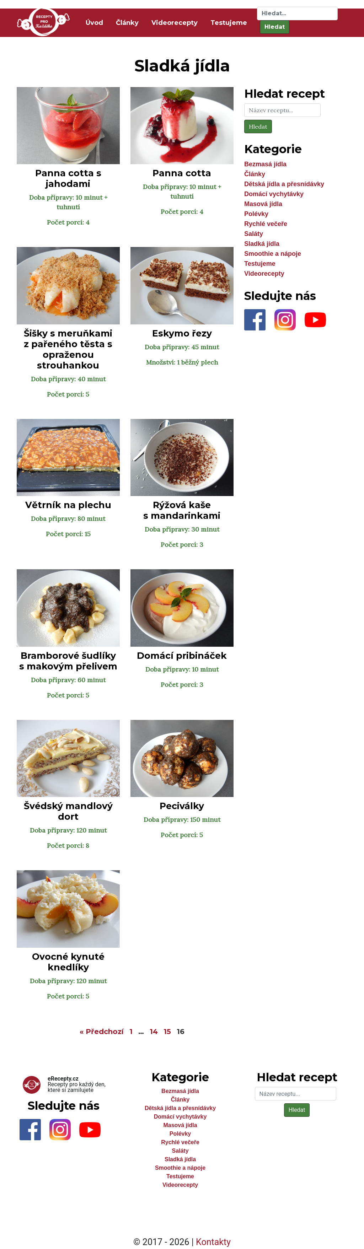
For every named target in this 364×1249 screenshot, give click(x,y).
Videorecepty (174, 23)
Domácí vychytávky (274, 194)
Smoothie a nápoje (272, 253)
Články (127, 23)
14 (154, 1031)
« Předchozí (102, 1031)
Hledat (274, 26)
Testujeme (228, 23)
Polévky (256, 213)
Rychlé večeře (265, 223)
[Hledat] (297, 13)
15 (167, 1031)
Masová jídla (263, 204)
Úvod (96, 22)
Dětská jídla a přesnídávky (284, 184)
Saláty (253, 233)
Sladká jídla (261, 243)
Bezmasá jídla (265, 164)
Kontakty (213, 1242)
